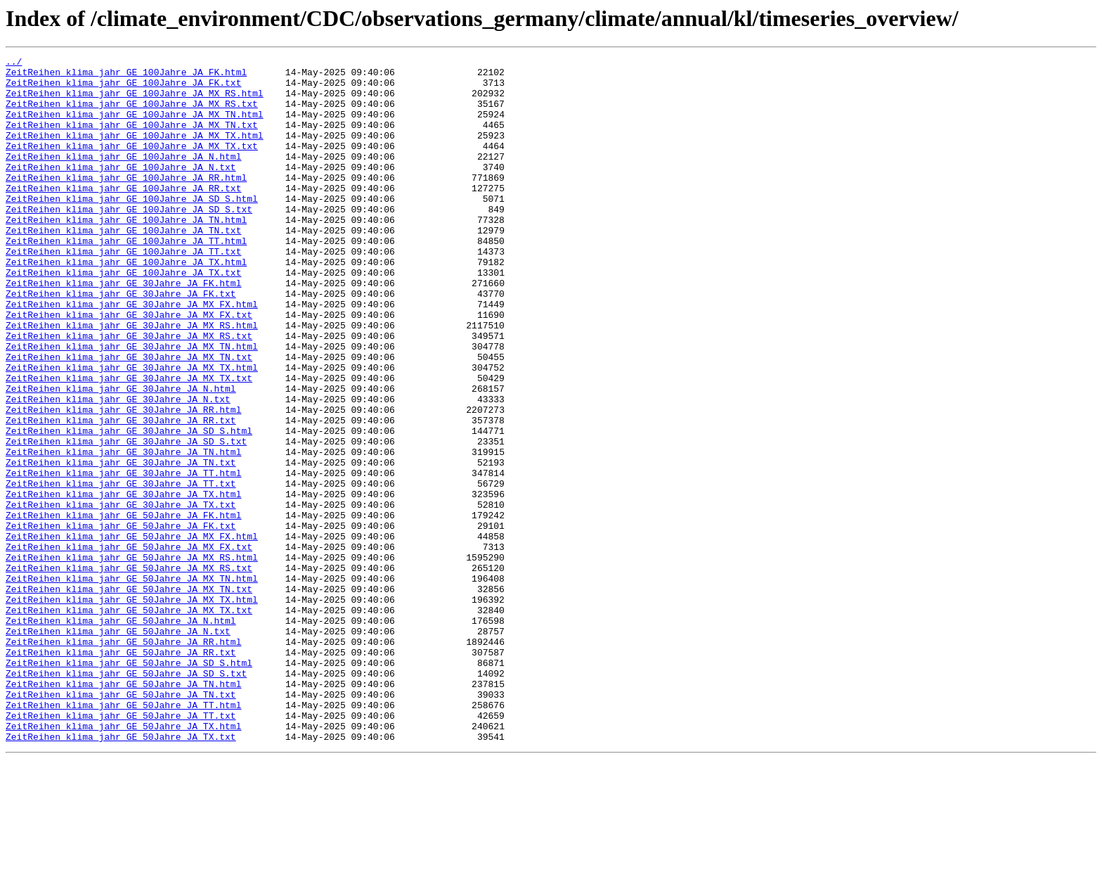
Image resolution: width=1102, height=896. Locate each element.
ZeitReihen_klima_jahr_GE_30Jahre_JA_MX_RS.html (132, 379)
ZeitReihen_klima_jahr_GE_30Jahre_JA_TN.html (123, 531)
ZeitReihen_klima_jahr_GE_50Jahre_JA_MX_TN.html (132, 683)
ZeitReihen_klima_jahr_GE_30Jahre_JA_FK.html (123, 329)
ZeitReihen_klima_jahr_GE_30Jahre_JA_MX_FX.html (132, 354)
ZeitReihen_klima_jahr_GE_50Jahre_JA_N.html (121, 734)
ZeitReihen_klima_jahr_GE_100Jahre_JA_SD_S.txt (129, 240)
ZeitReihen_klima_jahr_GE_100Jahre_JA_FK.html (126, 76)
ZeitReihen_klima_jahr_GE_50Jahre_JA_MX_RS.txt (129, 671)
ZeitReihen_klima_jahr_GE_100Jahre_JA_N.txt (121, 190)
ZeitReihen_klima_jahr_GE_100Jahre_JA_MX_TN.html (135, 126)
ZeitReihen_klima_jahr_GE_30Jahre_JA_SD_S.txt (126, 519)
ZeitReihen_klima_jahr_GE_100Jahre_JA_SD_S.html (132, 228)
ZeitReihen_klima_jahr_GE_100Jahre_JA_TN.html (126, 253)
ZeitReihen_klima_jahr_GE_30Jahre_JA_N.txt (118, 468)
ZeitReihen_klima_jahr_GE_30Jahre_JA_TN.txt (121, 544)
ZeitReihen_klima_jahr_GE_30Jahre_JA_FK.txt (121, 341)
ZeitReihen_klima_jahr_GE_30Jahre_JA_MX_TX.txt (129, 443)
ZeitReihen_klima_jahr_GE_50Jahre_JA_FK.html (123, 607)
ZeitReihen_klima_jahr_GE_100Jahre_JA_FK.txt (123, 88)
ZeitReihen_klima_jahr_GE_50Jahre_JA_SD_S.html (129, 785)
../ (14, 63)
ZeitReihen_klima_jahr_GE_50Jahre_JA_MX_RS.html (132, 658)
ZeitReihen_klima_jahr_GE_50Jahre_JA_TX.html (123, 861)
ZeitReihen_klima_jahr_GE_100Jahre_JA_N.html (123, 177)
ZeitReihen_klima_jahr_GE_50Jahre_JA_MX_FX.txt (129, 645)
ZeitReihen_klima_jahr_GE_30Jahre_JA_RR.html (123, 481)
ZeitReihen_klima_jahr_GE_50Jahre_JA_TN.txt (121, 823)
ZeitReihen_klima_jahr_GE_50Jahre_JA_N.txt (118, 747)
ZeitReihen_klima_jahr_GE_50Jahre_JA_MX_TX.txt (129, 721)
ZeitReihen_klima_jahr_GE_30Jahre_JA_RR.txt (121, 493)
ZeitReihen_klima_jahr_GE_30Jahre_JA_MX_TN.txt (129, 417)
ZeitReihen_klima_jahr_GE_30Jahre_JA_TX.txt (121, 595)
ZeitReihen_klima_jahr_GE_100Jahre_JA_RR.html (126, 202)
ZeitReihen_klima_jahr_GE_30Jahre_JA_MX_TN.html (132, 405)
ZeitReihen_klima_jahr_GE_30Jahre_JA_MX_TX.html (132, 430)
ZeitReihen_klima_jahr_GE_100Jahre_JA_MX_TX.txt (132, 164)
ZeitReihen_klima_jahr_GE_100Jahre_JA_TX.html (126, 303)
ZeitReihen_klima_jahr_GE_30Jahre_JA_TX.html (123, 582)
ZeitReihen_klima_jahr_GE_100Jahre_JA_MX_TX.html (135, 152)
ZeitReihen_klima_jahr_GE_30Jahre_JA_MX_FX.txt (129, 367)
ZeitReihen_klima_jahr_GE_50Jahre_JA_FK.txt (121, 620)
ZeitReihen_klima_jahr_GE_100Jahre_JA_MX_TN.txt (132, 139)
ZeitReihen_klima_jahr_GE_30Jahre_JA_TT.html (123, 557)
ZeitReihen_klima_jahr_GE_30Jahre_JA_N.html (121, 455)
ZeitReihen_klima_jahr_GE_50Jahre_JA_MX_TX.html (132, 709)
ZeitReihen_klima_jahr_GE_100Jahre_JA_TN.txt (123, 266)
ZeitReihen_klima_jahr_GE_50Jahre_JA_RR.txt (121, 772)
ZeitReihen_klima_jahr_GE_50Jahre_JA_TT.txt (121, 848)
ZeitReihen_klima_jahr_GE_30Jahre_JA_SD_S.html (129, 506)
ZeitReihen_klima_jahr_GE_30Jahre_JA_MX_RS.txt (129, 392)
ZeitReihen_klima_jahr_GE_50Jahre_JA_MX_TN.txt (129, 696)
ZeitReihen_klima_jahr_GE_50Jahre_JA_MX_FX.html (132, 633)
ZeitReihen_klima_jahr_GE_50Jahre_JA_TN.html (123, 810)
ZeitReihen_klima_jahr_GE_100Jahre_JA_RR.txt (123, 215)
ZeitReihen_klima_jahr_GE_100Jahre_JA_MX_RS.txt (132, 114)
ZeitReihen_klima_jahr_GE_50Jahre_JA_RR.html (123, 759)
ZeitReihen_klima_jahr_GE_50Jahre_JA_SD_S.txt (126, 797)
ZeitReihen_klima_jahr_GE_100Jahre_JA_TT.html (126, 278)
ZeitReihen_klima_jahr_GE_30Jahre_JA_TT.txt (121, 569)
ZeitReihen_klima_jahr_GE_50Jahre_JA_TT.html (123, 835)
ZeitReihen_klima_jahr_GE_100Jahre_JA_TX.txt (123, 316)
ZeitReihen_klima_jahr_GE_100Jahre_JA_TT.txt (123, 291)
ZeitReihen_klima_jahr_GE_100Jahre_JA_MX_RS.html (135, 101)
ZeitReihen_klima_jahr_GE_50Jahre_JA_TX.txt (121, 873)
